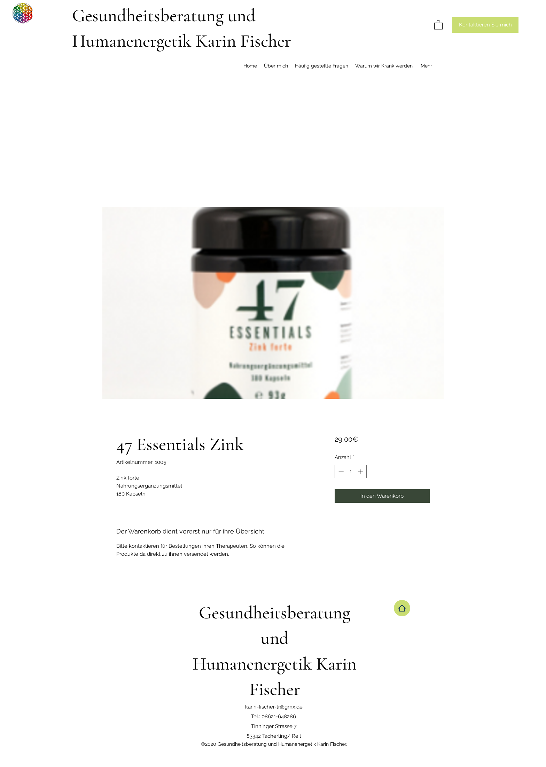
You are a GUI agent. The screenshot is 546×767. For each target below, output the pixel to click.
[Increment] (361, 471)
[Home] (402, 608)
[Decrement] (340, 471)
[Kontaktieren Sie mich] (485, 25)
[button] (438, 24)
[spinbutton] (350, 471)
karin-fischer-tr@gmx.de (274, 707)
